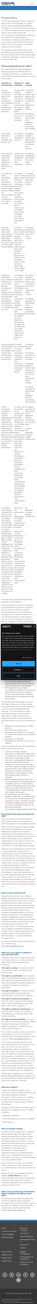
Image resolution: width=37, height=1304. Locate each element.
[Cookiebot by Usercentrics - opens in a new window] (23, 626)
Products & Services (8, 1231)
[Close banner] (34, 626)
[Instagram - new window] (32, 1277)
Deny (18, 676)
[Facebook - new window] (25, 1277)
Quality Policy (6, 1258)
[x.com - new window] (11, 1277)
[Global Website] (4, 1277)
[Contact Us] (18, 1282)
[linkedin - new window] (18, 1277)
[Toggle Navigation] (32, 3)
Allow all (18, 663)
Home (3, 1228)
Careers (23, 1248)
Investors (23, 1233)
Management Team (27, 1239)
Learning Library (7, 1237)
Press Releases (26, 1236)
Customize (18, 669)
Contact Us (24, 1245)
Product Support (7, 1234)
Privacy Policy (6, 1252)
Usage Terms (6, 1261)
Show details (27, 657)
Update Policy (6, 1255)
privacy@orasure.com (15, 946)
